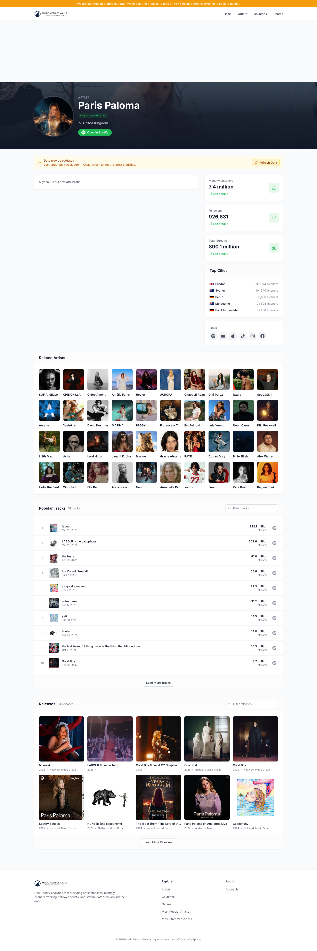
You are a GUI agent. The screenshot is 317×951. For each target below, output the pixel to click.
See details (218, 193)
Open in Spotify (94, 132)
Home (227, 14)
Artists (242, 14)
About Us (232, 889)
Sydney (220, 290)
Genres (278, 14)
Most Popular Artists (175, 911)
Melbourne (222, 303)
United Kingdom (95, 123)
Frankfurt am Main (227, 310)
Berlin (219, 297)
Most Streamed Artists (177, 919)
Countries (260, 14)
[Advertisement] (158, 51)
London (220, 284)
